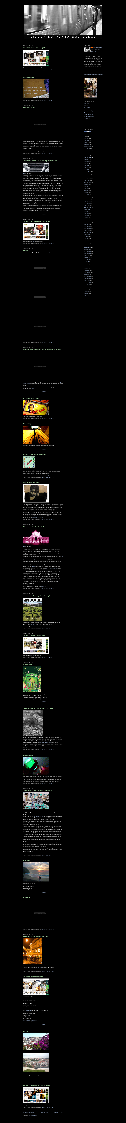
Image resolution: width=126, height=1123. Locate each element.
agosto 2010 (87, 184)
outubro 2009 (87, 205)
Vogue (85, 112)
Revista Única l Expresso (90, 110)
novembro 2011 (87, 153)
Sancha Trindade (97, 47)
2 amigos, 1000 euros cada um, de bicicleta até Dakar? (42, 349)
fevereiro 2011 (87, 171)
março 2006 (86, 295)
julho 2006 (86, 287)
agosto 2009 (87, 209)
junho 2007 (86, 264)
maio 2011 (86, 165)
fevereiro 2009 (87, 222)
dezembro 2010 (87, 176)
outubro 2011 (87, 155)
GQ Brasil (86, 105)
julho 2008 (86, 236)
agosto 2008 (87, 234)
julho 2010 (86, 186)
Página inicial (44, 1112)
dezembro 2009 (87, 201)
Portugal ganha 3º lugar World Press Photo (38, 708)
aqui (34, 67)
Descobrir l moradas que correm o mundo (37, 221)
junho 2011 (86, 163)
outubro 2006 (87, 280)
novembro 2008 (87, 228)
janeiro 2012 (87, 148)
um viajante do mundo (39, 816)
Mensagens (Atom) (33, 1115)
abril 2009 (86, 217)
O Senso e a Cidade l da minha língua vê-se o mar (40, 161)
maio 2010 (86, 190)
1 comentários (50, 701)
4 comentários (50, 391)
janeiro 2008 (87, 249)
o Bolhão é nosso (29, 107)
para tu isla (27, 897)
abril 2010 (86, 192)
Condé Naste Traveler (89, 116)
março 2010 (86, 194)
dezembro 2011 (87, 151)
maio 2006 (86, 291)
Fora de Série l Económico (90, 109)
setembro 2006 (87, 282)
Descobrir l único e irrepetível (33, 977)
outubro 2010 (87, 180)
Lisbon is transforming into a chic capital (37, 596)
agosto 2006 (87, 284)
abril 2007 (86, 268)
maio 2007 (86, 266)
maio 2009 (86, 215)
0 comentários (50, 100)
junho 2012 (86, 138)
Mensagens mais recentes (29, 1112)
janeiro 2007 (87, 274)
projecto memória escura (31, 483)
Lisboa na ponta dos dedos (63, 2)
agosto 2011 (87, 159)
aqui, (38, 626)
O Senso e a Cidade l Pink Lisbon (34, 527)
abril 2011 (86, 167)
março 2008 (86, 245)
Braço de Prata (35, 517)
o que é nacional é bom (31, 398)
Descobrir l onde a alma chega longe (35, 48)
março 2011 (86, 169)
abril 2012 (86, 142)
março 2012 (86, 144)
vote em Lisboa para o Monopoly (34, 454)
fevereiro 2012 (87, 146)
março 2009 (86, 220)
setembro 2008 (87, 232)
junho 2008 (86, 238)
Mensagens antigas (58, 1112)
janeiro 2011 (87, 174)
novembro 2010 (87, 178)
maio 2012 (86, 140)
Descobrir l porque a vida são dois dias (36, 1085)
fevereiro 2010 (87, 197)
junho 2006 (86, 289)
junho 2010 (86, 188)
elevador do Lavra (29, 77)
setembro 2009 (87, 207)
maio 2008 (86, 241)
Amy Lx (25, 250)
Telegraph (34, 566)
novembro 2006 (87, 278)
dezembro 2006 (87, 276)
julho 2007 (86, 261)
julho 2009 (86, 211)
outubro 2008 (87, 230)
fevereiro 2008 (87, 247)
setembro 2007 (87, 257)
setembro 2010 (87, 182)
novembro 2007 (87, 253)
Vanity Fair (86, 103)
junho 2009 (86, 213)
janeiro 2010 (87, 199)
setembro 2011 (87, 157)
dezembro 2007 (87, 251)
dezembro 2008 (87, 226)
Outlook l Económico (88, 114)
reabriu (25, 1031)
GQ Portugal (87, 107)
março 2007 (86, 270)
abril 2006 (86, 293)
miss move (26, 860)
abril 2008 (86, 243)
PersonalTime (87, 118)
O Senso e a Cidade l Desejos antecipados (37, 790)
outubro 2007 (87, 255)
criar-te (85, 125)
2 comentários (50, 588)
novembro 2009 (87, 203)
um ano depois (28, 755)
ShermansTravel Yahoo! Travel (30, 559)
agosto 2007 (87, 259)
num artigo (32, 624)
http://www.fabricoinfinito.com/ (30, 1020)
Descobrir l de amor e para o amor (35, 635)
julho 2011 (86, 161)
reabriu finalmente (27, 1074)
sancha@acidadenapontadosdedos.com (93, 74)
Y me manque (27, 424)
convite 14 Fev (28, 665)
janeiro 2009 (87, 224)
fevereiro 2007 (87, 272)
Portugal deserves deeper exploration (36, 936)
